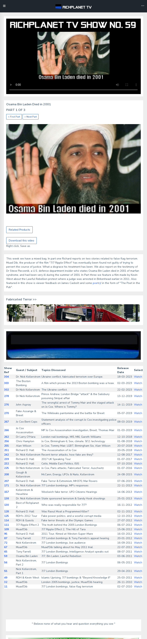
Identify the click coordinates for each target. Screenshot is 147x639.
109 (6, 529)
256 (6, 441)
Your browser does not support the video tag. (73, 56)
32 (5, 582)
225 (6, 468)
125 (6, 516)
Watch (138, 377)
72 (5, 543)
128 (6, 511)
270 (6, 413)
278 (6, 396)
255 (6, 446)
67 (5, 547)
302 (6, 390)
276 (6, 404)
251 (6, 450)
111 (6, 525)
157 (6, 492)
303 (6, 383)
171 (6, 485)
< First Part (14, 116)
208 (6, 474)
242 (6, 455)
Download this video (21, 240)
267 (6, 422)
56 (5, 562)
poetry (97, 283)
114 (6, 520)
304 (6, 377)
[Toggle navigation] (142, 6)
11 (5, 586)
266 (6, 430)
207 (6, 481)
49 (5, 577)
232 (6, 463)
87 (5, 538)
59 (5, 556)
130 (6, 505)
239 (6, 459)
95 (5, 534)
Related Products (19, 230)
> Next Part (30, 116)
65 (5, 551)
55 (5, 571)
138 (6, 498)
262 (6, 437)
